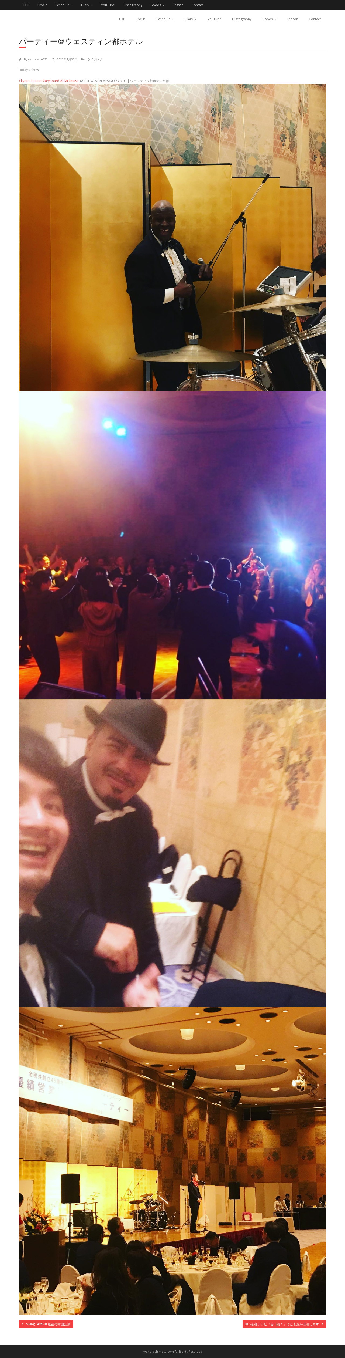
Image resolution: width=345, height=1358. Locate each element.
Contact (197, 5)
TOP (26, 5)
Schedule (62, 5)
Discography (132, 5)
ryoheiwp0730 (38, 59)
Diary (85, 5)
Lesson (178, 5)
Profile (42, 5)
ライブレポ (94, 59)
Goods (155, 5)
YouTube (108, 5)
